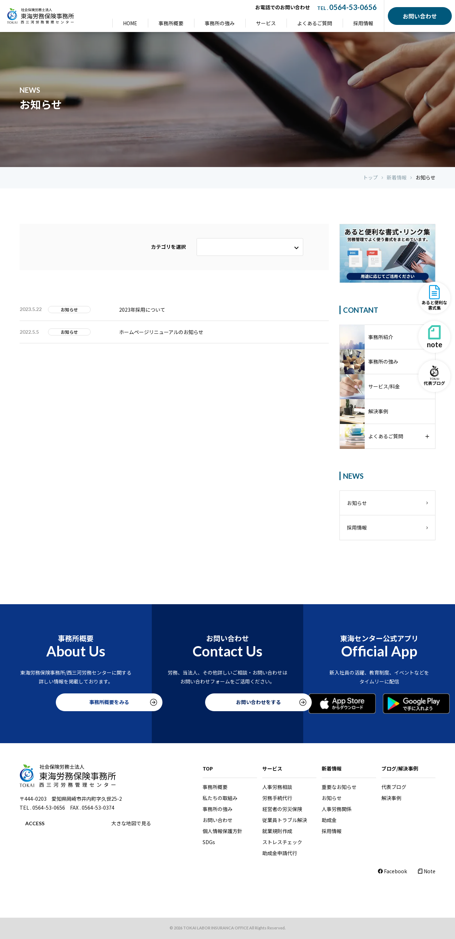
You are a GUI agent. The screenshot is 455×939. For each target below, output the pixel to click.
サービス (266, 23)
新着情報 (397, 177)
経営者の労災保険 (282, 808)
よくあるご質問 (314, 23)
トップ (370, 177)
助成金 (329, 819)
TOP (208, 768)
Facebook (392, 871)
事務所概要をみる (76, 702)
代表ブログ (393, 786)
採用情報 (363, 23)
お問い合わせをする (227, 702)
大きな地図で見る (131, 823)
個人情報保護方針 (222, 831)
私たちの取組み (220, 797)
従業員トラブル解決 (284, 819)
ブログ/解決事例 (399, 768)
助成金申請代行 (279, 853)
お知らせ (425, 177)
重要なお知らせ (339, 786)
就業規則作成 (277, 831)
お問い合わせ (217, 819)
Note (426, 871)
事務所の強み (220, 23)
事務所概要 (171, 23)
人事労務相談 (277, 786)
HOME (130, 23)
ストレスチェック (282, 842)
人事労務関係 (337, 808)
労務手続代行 (277, 797)
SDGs (209, 842)
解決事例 (391, 797)
